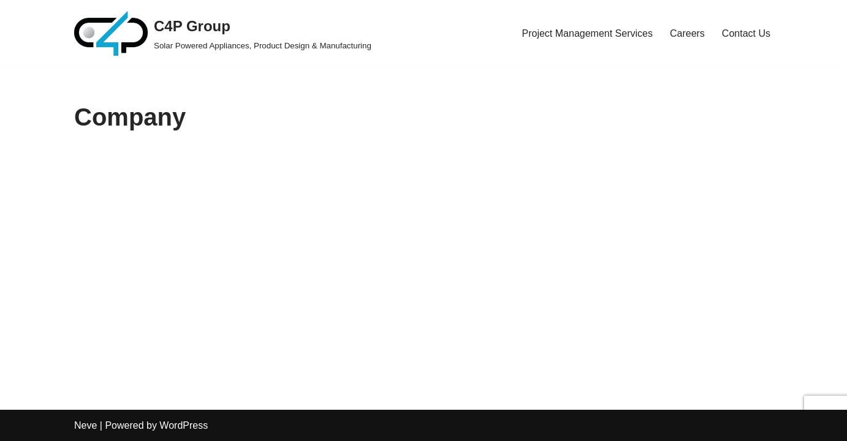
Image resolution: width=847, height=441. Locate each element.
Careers (687, 33)
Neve (85, 425)
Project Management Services (587, 33)
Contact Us (746, 33)
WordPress (183, 425)
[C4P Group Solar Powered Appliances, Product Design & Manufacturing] (222, 33)
